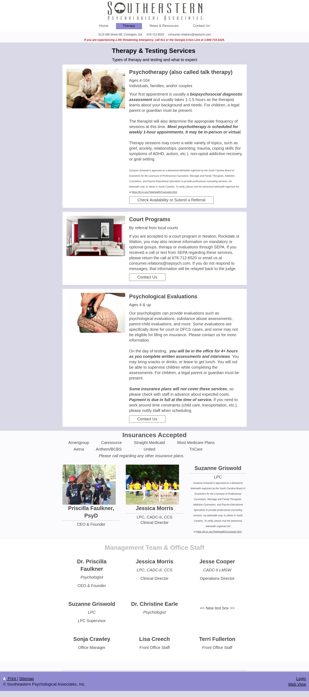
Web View (297, 684)
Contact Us (147, 277)
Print (10, 678)
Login (301, 678)
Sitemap (26, 678)
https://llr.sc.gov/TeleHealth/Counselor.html (154, 192)
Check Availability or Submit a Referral (171, 200)
